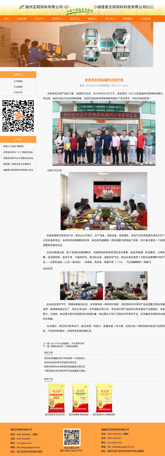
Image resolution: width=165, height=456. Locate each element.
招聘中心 (57, 18)
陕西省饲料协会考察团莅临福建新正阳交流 (64, 366)
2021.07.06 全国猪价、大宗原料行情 (67, 343)
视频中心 (92, 18)
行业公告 (18, 92)
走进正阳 (22, 18)
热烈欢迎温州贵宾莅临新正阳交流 (60, 362)
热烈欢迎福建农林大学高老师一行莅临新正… (65, 358)
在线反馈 (146, 18)
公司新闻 (18, 81)
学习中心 (110, 18)
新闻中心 (75, 18)
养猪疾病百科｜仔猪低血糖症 (64, 346)
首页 (6, 18)
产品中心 (39, 18)
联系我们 (128, 18)
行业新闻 (18, 87)
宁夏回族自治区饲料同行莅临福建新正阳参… (65, 371)
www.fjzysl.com (93, 85)
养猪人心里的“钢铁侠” (13, 146)
